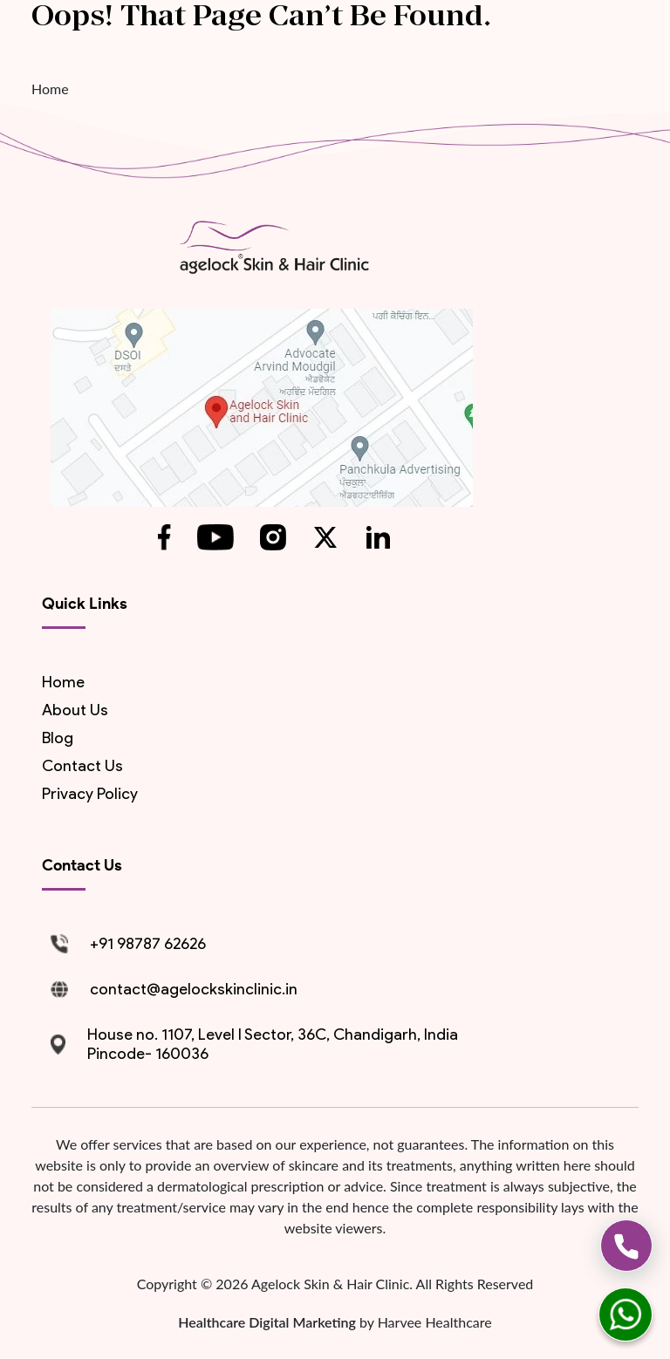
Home (50, 88)
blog (57, 738)
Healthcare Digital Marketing (268, 1322)
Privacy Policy (90, 793)
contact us (82, 765)
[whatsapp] (625, 1314)
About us (75, 710)
